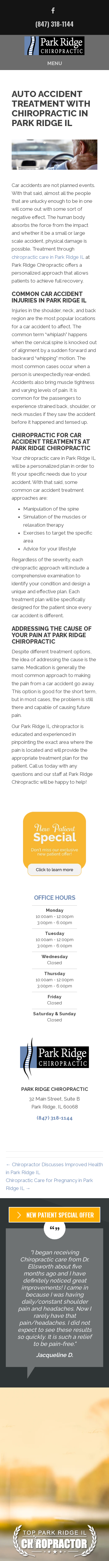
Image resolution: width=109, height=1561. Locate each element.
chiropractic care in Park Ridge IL (48, 257)
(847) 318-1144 (54, 23)
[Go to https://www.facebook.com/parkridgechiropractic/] (53, 11)
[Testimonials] (54, 1297)
